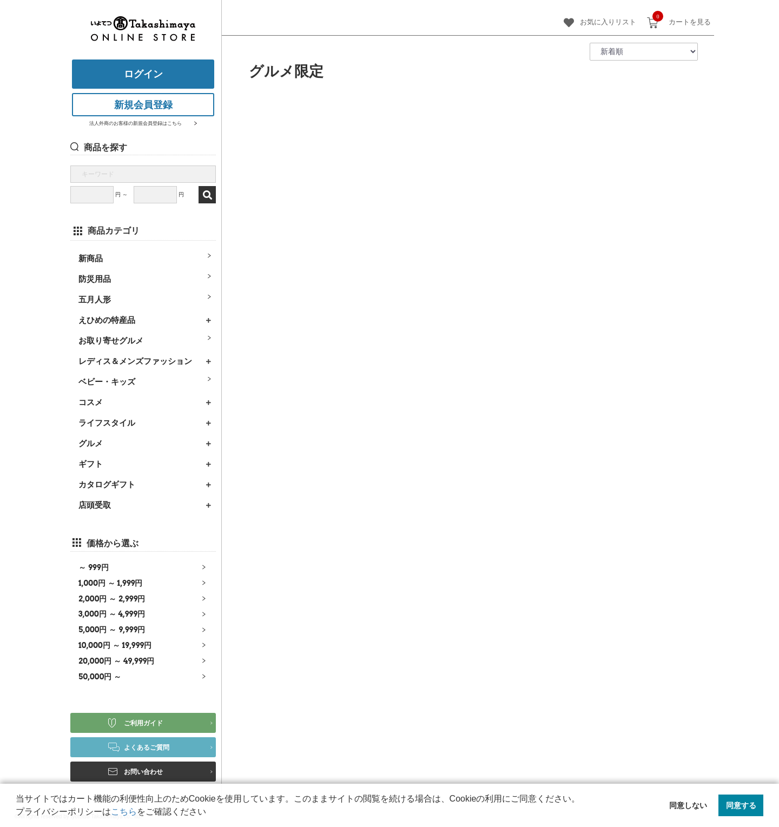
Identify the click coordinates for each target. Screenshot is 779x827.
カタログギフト (106, 484)
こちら (124, 811)
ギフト (90, 463)
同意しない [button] (688, 805)
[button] (210, 813)
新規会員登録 (143, 105)
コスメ (90, 402)
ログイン (143, 74)
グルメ (90, 443)
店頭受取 (94, 505)
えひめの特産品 (106, 320)
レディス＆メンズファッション (135, 361)
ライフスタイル (106, 422)
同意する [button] (741, 805)
